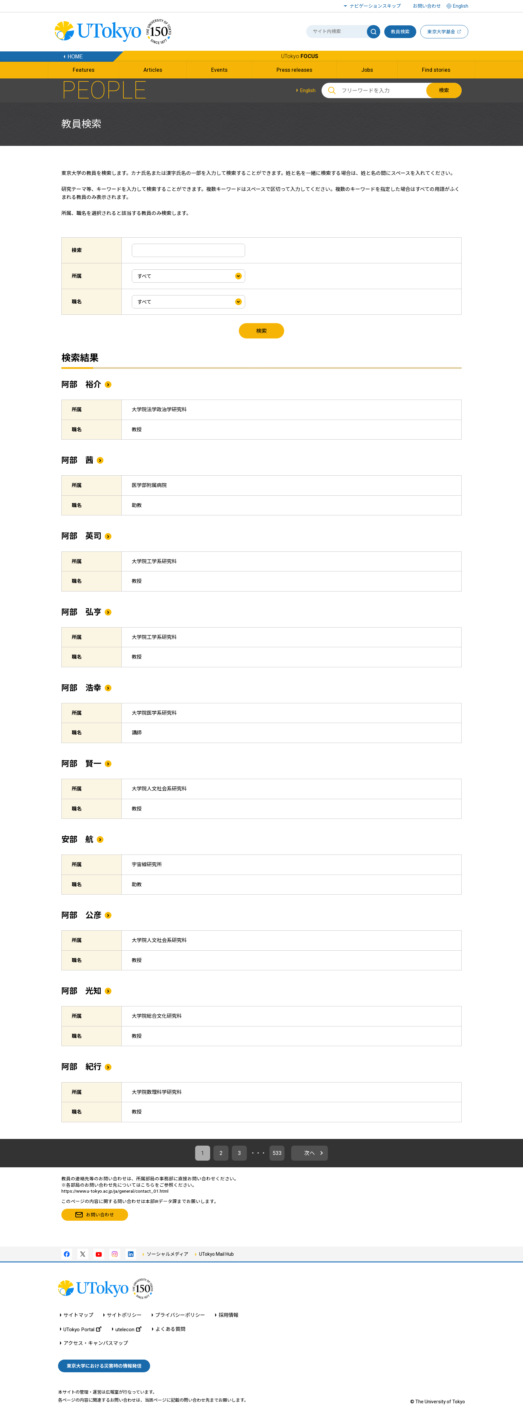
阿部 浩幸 (81, 688)
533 (277, 1153)
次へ (309, 1153)
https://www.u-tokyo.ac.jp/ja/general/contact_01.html (114, 1191)
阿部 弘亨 (81, 612)
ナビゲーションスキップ (375, 6)
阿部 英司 (81, 536)
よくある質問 (170, 1329)
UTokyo (299, 56)
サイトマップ (78, 1315)
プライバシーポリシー (180, 1315)
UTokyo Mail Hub (216, 1254)
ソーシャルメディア (167, 1254)
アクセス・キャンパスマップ (95, 1343)
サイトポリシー (124, 1315)
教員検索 (400, 31)
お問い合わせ (427, 6)
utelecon (128, 1329)
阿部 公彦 (81, 915)
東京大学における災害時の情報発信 (104, 1366)
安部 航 (77, 839)
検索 (444, 90)
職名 (77, 302)
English (308, 90)
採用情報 (228, 1315)
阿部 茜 (77, 460)
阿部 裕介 (81, 384)
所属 (77, 276)
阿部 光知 (81, 991)
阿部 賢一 (81, 763)
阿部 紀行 (81, 1067)
